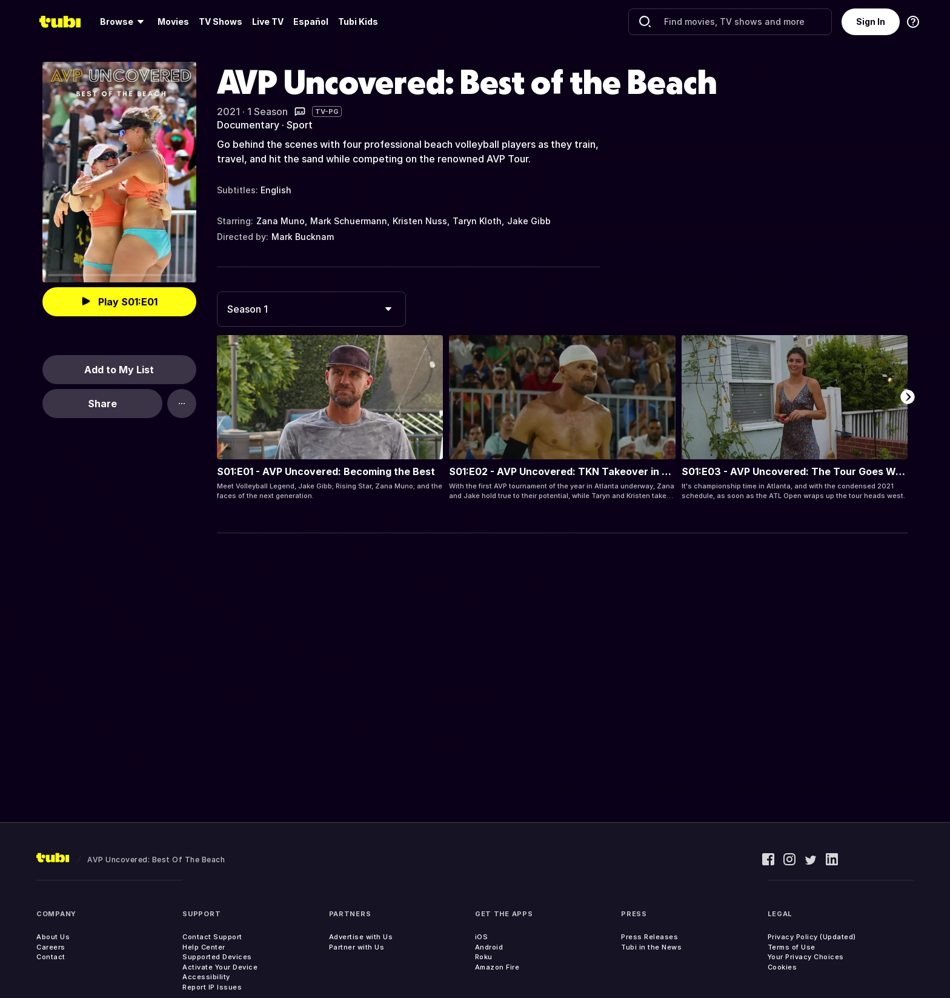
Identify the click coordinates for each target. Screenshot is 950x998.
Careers (50, 947)
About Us (53, 937)
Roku (484, 957)
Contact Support (212, 937)
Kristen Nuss (420, 221)
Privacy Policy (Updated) (812, 937)
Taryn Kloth (477, 221)
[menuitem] (124, 22)
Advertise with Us (361, 937)
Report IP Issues (212, 987)
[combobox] (311, 309)
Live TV (268, 21)
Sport (300, 125)
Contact (50, 957)
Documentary (248, 125)
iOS (481, 937)
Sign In (870, 21)
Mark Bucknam (302, 236)
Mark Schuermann (348, 221)
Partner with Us (357, 947)
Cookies (782, 967)
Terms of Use (791, 947)
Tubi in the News (651, 947)
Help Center (203, 947)
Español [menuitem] (310, 21)
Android (489, 947)
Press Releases (649, 937)
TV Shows (220, 21)
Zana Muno (280, 221)
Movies (173, 21)
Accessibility (206, 977)
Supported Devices (217, 957)
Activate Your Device (219, 967)
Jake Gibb (529, 221)
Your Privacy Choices (806, 957)
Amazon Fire (497, 967)
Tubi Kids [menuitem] (358, 21)
